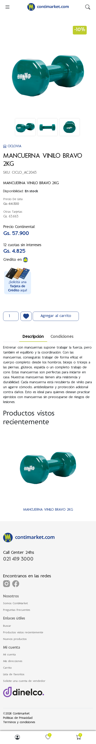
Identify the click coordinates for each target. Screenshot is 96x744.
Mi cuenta (9, 654)
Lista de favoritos (13, 674)
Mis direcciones (12, 661)
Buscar (7, 626)
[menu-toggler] (7, 7)
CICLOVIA (12, 146)
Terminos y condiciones (19, 722)
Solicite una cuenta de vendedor (24, 681)
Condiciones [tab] (61, 337)
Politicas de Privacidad (17, 718)
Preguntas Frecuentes (16, 610)
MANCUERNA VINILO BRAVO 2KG (48, 509)
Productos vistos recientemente (23, 632)
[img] (87, 7)
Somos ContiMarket (15, 603)
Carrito (7, 668)
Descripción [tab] (33, 337)
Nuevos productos (15, 639)
